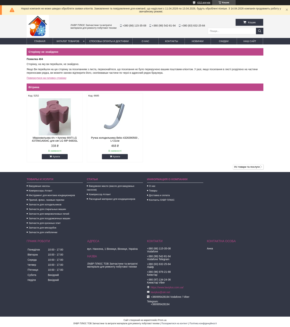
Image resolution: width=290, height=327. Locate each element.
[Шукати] (259, 31)
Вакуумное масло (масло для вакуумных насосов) (110, 188)
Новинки (198, 41)
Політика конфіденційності (203, 323)
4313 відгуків (203, 2)
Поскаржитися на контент (174, 323)
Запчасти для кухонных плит (45, 223)
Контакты (171, 41)
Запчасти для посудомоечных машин (49, 218)
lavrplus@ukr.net (160, 292)
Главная (39, 41)
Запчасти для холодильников (45, 204)
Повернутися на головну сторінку (46, 77)
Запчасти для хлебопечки (43, 232)
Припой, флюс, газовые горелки (46, 199)
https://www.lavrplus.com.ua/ (167, 287)
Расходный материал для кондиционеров (112, 199)
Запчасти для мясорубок (42, 227)
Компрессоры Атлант (40, 190)
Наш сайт (249, 41)
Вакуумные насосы (39, 186)
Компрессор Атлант (100, 194)
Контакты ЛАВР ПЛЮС (162, 199)
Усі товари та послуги (247, 166)
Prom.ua (162, 320)
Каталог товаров (68, 41)
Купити (56, 156)
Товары (153, 190)
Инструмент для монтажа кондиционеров (52, 195)
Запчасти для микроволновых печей (49, 213)
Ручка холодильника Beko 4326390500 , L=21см (115, 139)
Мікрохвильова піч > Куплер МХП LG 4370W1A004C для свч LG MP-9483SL (55, 139)
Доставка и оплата (159, 195)
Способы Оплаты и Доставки (109, 41)
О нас (145, 41)
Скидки (224, 41)
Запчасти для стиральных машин (47, 209)
